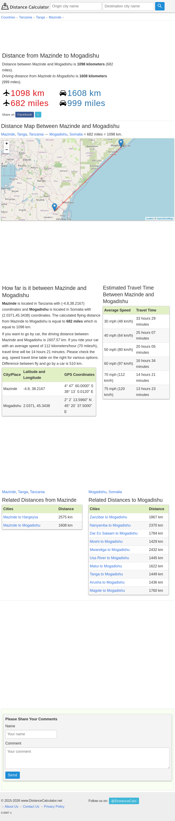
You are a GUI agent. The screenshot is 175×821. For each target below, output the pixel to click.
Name (10, 726)
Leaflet (149, 218)
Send (12, 775)
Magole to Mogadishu (107, 590)
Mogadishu (58, 134)
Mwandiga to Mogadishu (110, 550)
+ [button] (6, 144)
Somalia (76, 134)
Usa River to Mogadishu (109, 558)
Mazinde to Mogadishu (21, 525)
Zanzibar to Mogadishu (108, 517)
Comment (13, 743)
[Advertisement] (87, 35)
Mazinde (8, 134)
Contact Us (31, 806)
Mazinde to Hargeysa (20, 517)
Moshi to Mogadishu (106, 541)
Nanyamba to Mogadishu (110, 525)
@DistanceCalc (124, 801)
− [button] (6, 150)
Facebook (24, 114)
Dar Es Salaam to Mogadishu (114, 533)
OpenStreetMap (165, 218)
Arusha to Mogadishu (107, 582)
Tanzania (36, 134)
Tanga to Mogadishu (106, 574)
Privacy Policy (54, 806)
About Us (11, 806)
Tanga (22, 134)
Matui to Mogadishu (106, 566)
